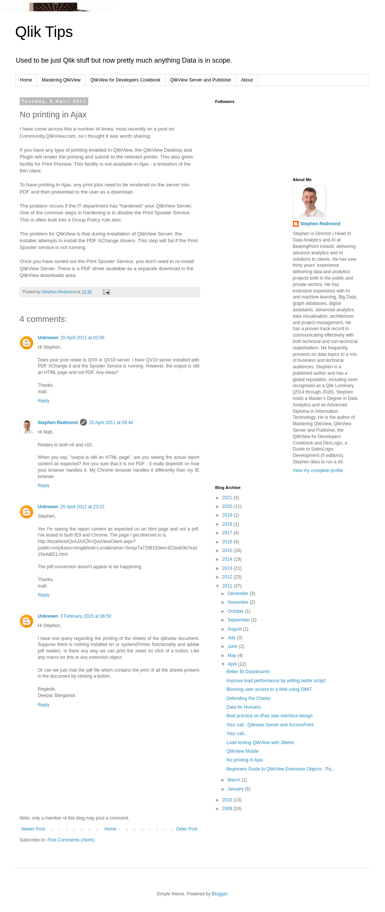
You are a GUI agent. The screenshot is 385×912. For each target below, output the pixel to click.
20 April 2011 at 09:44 (111, 422)
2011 (228, 586)
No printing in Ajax (244, 760)
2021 (228, 497)
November (239, 602)
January (236, 789)
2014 (228, 559)
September (239, 620)
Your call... (237, 733)
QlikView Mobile (242, 751)
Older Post (186, 829)
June (233, 646)
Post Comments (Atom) (70, 840)
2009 (228, 808)
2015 (228, 550)
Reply (43, 400)
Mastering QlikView (61, 80)
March (235, 780)
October (236, 611)
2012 (228, 577)
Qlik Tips (44, 31)
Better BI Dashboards (248, 671)
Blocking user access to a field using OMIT (269, 689)
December (239, 593)
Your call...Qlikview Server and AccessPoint (270, 724)
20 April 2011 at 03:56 (82, 337)
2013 (228, 568)
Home (26, 80)
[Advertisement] (253, 215)
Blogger (219, 894)
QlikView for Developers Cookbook (125, 80)
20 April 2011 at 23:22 (82, 506)
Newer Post (33, 829)
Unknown (48, 337)
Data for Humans (243, 707)
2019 (228, 515)
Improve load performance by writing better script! (276, 680)
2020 (228, 506)
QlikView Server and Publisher (200, 80)
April (233, 664)
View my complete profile (318, 470)
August (235, 629)
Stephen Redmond (58, 422)
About (247, 80)
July (232, 637)
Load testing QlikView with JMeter (260, 742)
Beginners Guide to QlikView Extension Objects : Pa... (280, 769)
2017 (228, 532)
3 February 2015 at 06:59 (85, 616)
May (232, 655)
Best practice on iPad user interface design (269, 715)
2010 (228, 800)
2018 (228, 524)
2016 (228, 541)
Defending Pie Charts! (248, 698)
